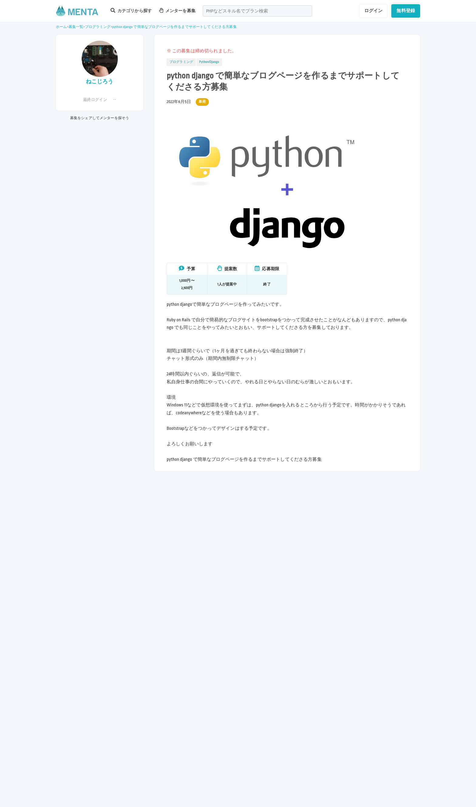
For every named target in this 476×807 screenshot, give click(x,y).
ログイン (373, 10)
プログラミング (98, 27)
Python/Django (209, 62)
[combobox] (257, 10)
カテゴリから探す (131, 10)
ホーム (61, 27)
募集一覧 (76, 27)
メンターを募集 (177, 10)
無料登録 (405, 10)
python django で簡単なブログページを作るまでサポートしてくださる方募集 (174, 27)
